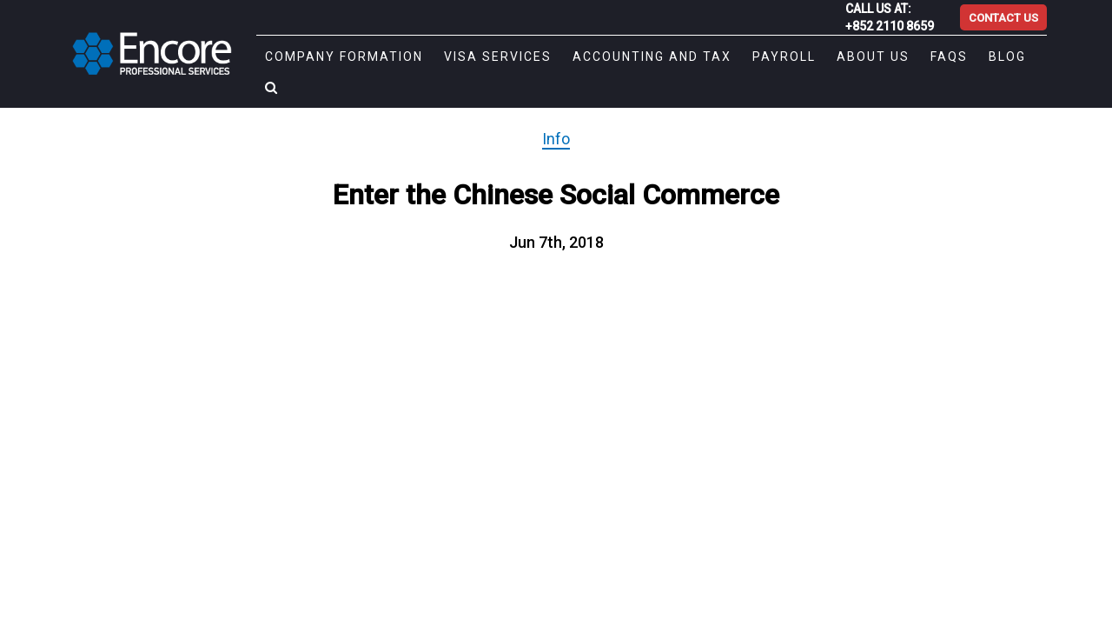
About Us (852, 56)
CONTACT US (1003, 17)
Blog (986, 56)
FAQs (928, 56)
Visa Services (477, 56)
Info (556, 139)
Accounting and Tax (631, 56)
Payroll (763, 56)
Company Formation (323, 56)
